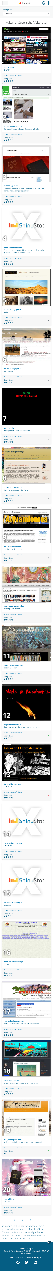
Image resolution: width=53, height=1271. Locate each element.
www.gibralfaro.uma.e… (14, 1021)
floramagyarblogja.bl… (13, 487)
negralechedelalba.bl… (13, 724)
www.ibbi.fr (9, 1199)
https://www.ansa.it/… (13, 126)
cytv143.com (9, 67)
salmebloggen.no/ (11, 186)
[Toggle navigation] (5, 3)
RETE (42, 1258)
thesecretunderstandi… (14, 606)
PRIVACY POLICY (16, 1258)
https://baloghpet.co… (13, 309)
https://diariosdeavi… (13, 547)
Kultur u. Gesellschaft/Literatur (13, 75)
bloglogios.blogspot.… (13, 1080)
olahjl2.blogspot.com (13, 1140)
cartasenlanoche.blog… (14, 843)
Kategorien (7, 10)
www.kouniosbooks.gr (13, 962)
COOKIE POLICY (31, 1258)
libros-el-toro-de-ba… (12, 784)
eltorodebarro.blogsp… (13, 902)
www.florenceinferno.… (14, 247)
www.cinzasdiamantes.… (14, 665)
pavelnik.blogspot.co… (13, 369)
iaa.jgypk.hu (9, 428)
